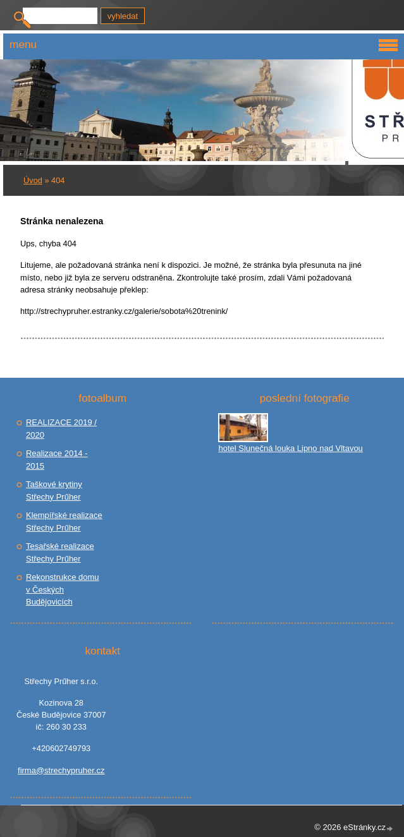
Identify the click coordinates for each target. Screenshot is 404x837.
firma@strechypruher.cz (61, 770)
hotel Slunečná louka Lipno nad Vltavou (290, 448)
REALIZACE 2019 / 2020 (61, 429)
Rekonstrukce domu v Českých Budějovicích (62, 589)
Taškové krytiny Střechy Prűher (54, 490)
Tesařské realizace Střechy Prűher (60, 552)
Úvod (32, 180)
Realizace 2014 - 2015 (57, 460)
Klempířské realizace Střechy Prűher (64, 521)
